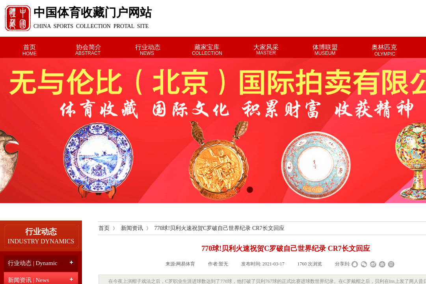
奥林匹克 (384, 47)
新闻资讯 (132, 228)
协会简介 (88, 47)
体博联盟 (325, 47)
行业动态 (147, 47)
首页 (29, 47)
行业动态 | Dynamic (33, 263)
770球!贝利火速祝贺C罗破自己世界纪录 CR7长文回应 (219, 228)
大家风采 (266, 47)
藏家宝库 (207, 47)
